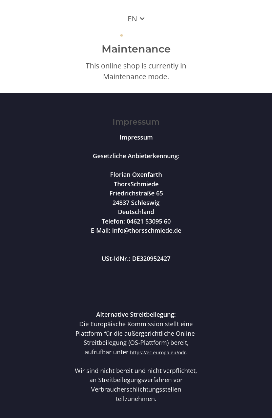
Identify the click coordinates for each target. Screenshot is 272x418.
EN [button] (132, 18)
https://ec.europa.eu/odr (158, 352)
